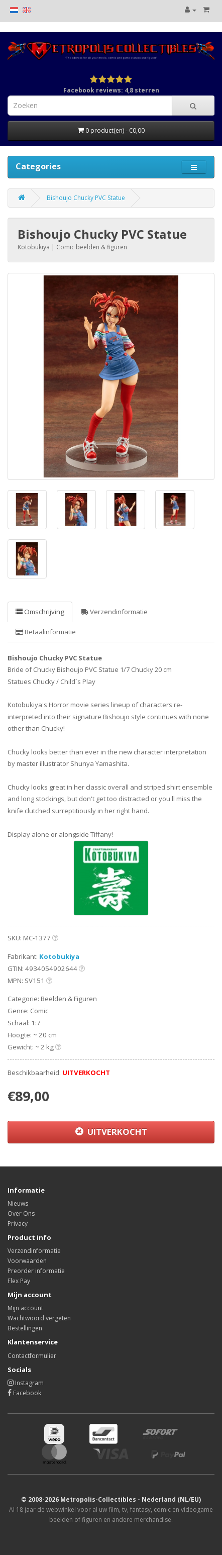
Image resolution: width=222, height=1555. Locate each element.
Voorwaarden (27, 1260)
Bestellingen (25, 1328)
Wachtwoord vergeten (39, 1318)
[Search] (193, 105)
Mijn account (25, 1308)
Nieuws (18, 1203)
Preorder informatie (36, 1271)
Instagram (26, 1383)
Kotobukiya (59, 956)
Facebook (24, 1393)
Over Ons (21, 1213)
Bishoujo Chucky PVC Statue (86, 197)
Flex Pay (19, 1281)
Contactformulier (32, 1355)
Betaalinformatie (46, 631)
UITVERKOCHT (111, 1131)
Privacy (18, 1223)
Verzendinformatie (114, 611)
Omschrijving (40, 611)
